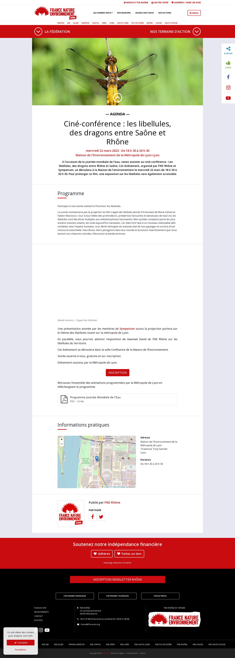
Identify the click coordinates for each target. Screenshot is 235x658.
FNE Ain (45, 644)
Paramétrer (20, 649)
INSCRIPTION (117, 373)
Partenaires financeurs (75, 596)
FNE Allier (58, 644)
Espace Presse (160, 596)
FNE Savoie (198, 644)
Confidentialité (132, 653)
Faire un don (193, 2)
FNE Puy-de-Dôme (163, 644)
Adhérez (102, 554)
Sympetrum (127, 328)
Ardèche (85, 23)
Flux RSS (38, 620)
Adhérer (179, 2)
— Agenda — (118, 113)
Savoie (159, 23)
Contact (38, 616)
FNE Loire (124, 644)
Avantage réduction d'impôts (117, 562)
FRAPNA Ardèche (77, 644)
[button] (97, 459)
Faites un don (129, 554)
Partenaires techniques (117, 596)
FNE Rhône (112, 502)
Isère (104, 23)
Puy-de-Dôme (137, 23)
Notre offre (159, 2)
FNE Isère (110, 644)
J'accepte (20, 642)
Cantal (95, 23)
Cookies (142, 653)
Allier (76, 23)
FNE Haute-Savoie (216, 644)
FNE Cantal (95, 644)
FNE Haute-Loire (142, 644)
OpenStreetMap (119, 487)
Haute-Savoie (171, 23)
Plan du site (40, 607)
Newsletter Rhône (135, 2)
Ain (68, 23)
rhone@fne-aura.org (90, 624)
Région (61, 23)
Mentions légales (118, 653)
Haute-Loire (122, 23)
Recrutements (41, 612)
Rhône (150, 23)
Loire (111, 23)
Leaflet (105, 487)
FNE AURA (106, 653)
